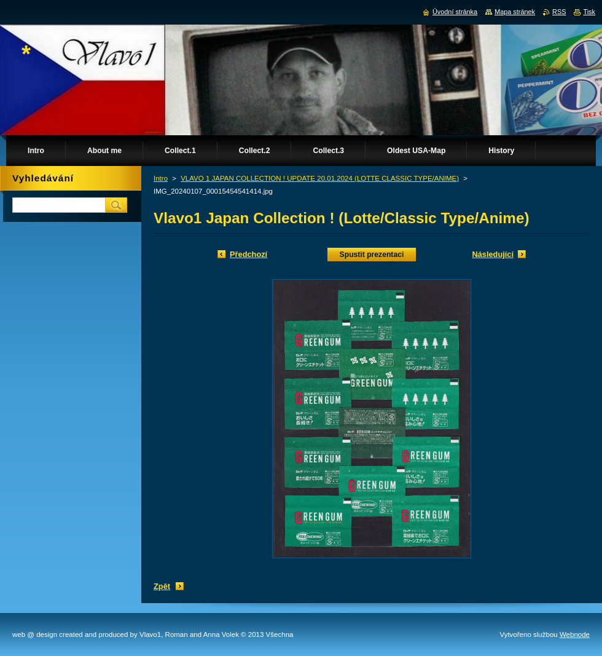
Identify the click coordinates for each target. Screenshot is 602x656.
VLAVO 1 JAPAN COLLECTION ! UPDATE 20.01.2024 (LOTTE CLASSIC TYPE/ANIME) (320, 178)
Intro (161, 178)
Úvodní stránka (454, 11)
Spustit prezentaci (372, 254)
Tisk (589, 11)
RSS (559, 11)
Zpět (162, 586)
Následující (493, 254)
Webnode (575, 634)
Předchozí (248, 254)
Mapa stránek (515, 11)
